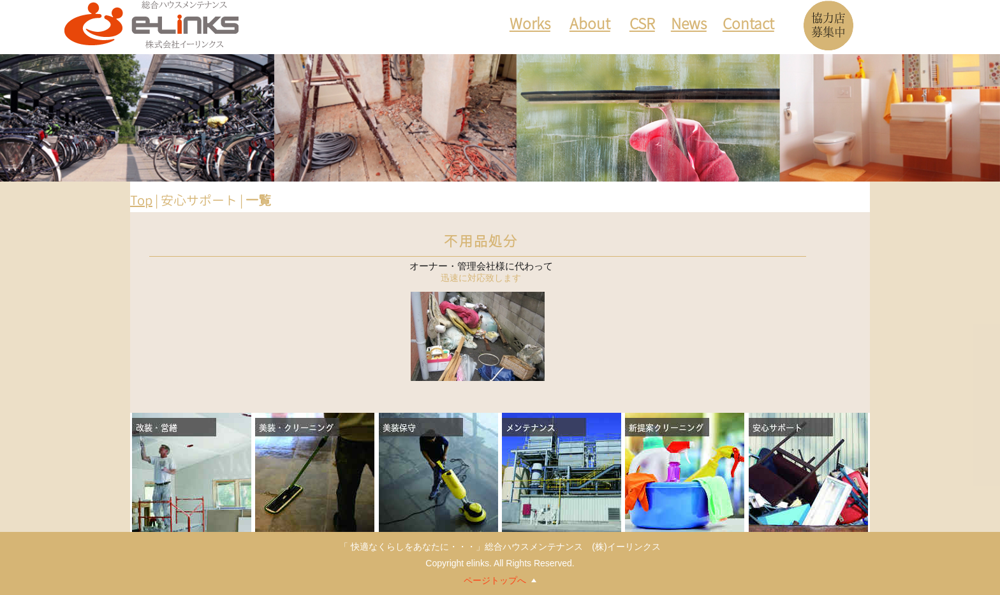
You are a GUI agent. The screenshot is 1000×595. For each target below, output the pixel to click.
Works (530, 25)
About (590, 25)
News (689, 25)
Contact (748, 25)
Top (141, 200)
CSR (642, 25)
